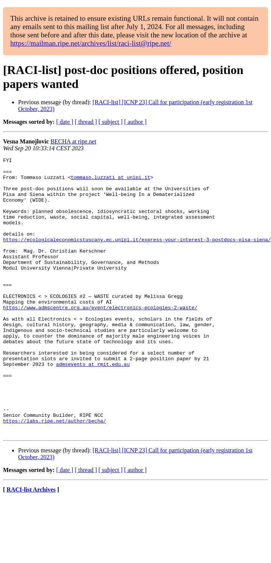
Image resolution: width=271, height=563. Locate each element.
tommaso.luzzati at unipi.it (110, 181)
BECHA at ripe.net (73, 141)
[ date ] (64, 122)
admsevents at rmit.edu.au (92, 406)
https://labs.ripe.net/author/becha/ (54, 473)
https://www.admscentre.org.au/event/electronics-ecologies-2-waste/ (100, 338)
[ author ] (135, 122)
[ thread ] (86, 122)
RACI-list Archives (30, 545)
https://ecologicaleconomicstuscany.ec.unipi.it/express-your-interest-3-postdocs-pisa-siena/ (137, 256)
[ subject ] (111, 122)
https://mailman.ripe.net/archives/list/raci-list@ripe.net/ (90, 43)
